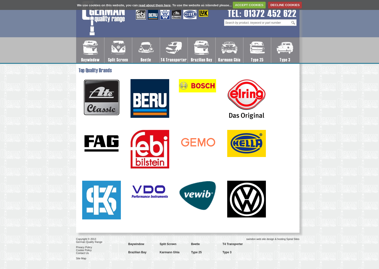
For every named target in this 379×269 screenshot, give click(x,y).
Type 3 (285, 60)
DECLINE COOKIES (285, 5)
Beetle (146, 60)
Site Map (81, 258)
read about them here (154, 5)
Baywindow (90, 60)
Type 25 (257, 60)
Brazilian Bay (201, 60)
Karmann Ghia (229, 60)
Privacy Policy (84, 247)
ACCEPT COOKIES (249, 5)
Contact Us (82, 253)
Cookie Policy (84, 250)
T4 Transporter (174, 60)
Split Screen (118, 60)
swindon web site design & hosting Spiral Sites (272, 239)
